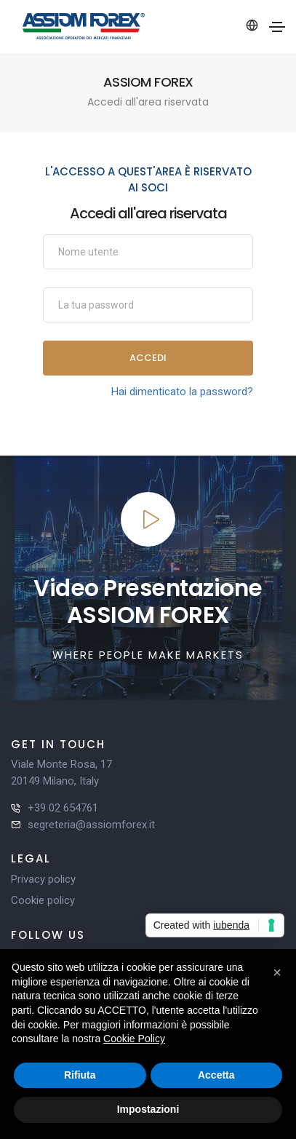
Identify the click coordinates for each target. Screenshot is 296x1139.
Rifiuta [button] (80, 1075)
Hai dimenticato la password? (182, 391)
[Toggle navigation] (277, 27)
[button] (277, 972)
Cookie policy (43, 900)
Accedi (148, 358)
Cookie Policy (134, 1038)
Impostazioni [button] (148, 1109)
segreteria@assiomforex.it (91, 824)
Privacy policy (43, 879)
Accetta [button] (216, 1075)
